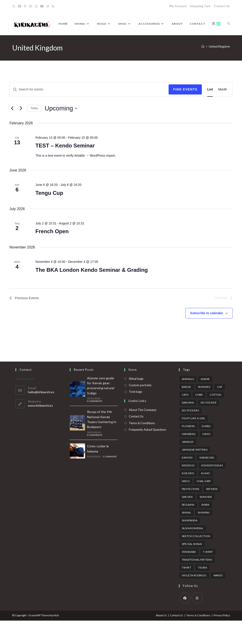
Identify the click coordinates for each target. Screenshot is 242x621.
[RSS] (53, 6)
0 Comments (94, 401)
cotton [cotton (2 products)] (215, 395)
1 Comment (110, 457)
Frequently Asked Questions (147, 430)
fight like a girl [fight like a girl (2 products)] (193, 418)
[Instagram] (36, 6)
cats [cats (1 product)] (185, 395)
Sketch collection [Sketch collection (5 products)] (196, 536)
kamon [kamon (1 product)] (187, 458)
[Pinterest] (25, 6)
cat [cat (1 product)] (219, 387)
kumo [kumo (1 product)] (205, 473)
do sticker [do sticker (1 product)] (208, 403)
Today (34, 108)
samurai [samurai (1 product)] (206, 497)
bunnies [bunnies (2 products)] (204, 387)
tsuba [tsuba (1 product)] (202, 568)
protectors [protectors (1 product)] (190, 489)
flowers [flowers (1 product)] (188, 426)
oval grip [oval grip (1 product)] (204, 481)
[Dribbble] (30, 6)
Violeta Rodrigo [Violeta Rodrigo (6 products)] (194, 575)
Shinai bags (136, 379)
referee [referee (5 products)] (212, 489)
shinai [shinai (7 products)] (186, 513)
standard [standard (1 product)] (189, 552)
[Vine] (47, 6)
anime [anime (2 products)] (205, 379)
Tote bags (135, 392)
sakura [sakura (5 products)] (187, 497)
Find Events (185, 89)
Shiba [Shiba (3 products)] (205, 505)
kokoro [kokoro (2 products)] (188, 473)
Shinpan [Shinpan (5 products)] (204, 513)
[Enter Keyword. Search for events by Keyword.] (89, 89)
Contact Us (222, 6)
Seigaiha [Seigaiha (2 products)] (188, 505)
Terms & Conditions (142, 423)
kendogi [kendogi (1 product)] (188, 465)
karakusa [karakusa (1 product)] (207, 458)
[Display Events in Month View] (222, 89)
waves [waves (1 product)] (218, 575)
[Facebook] (19, 6)
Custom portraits (140, 386)
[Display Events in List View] (210, 89)
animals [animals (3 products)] (188, 379)
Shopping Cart (200, 6)
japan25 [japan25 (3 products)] (188, 442)
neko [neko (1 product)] (186, 481)
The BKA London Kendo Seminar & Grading (91, 270)
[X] (14, 6)
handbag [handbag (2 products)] (189, 434)
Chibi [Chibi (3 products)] (199, 395)
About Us (161, 615)
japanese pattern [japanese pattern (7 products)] (194, 450)
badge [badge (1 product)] (186, 387)
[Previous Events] (12, 108)
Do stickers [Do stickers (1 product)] (190, 411)
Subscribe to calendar (206, 314)
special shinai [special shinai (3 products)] (192, 544)
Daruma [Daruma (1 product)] (188, 403)
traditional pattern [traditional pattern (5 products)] (197, 560)
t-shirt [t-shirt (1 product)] (208, 552)
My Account (178, 6)
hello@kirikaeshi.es (41, 393)
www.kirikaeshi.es (40, 406)
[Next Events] (21, 108)
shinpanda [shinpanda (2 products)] (190, 520)
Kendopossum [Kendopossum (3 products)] (212, 465)
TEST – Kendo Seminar (65, 146)
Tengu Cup (49, 193)
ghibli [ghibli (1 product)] (206, 426)
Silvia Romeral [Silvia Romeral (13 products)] (193, 528)
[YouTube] (42, 6)
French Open (52, 231)
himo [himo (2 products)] (206, 434)
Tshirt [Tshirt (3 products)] (186, 568)
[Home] (202, 46)
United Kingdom (219, 46)
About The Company (142, 410)
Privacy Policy (221, 615)
